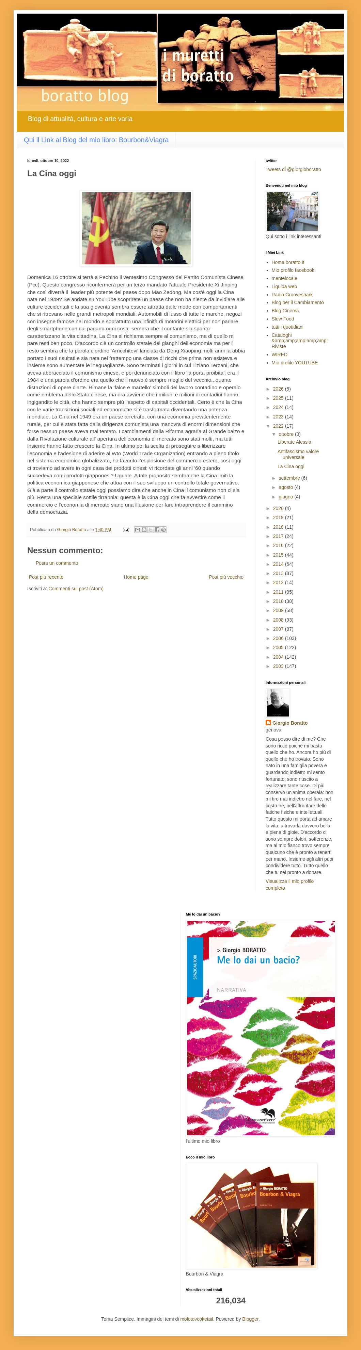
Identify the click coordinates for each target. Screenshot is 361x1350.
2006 (279, 638)
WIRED (280, 354)
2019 (279, 517)
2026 (279, 389)
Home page (136, 577)
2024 (279, 407)
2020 (279, 508)
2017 (279, 536)
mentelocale (285, 278)
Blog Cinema (285, 310)
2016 (279, 545)
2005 (279, 647)
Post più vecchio (226, 577)
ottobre (287, 434)
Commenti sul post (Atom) (76, 588)
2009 (279, 610)
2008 (279, 620)
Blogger (250, 1319)
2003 (279, 666)
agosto (286, 487)
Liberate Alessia (294, 442)
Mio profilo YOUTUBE (295, 362)
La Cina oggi (291, 466)
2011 (279, 592)
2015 (279, 555)
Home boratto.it (288, 262)
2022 (279, 426)
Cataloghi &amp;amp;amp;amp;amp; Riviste (300, 340)
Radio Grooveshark (292, 294)
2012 (279, 582)
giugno (286, 496)
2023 (279, 416)
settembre (290, 478)
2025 (279, 398)
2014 (279, 564)
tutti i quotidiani (287, 327)
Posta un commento (57, 563)
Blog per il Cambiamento (298, 302)
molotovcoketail (196, 1319)
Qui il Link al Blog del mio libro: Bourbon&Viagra (96, 140)
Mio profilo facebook (293, 270)
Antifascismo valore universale (298, 454)
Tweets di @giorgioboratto (293, 169)
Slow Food (283, 319)
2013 (279, 573)
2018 (279, 527)
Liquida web (284, 286)
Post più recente (46, 577)
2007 (279, 629)
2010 (279, 601)
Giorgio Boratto (290, 723)
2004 (279, 657)
